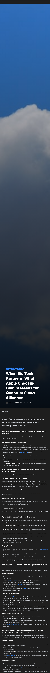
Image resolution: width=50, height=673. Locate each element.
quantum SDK (44, 549)
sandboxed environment (13, 624)
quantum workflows (42, 493)
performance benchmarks (20, 648)
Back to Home (6, 2)
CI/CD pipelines (25, 667)
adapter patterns (33, 644)
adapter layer (17, 577)
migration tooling (11, 655)
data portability (11, 596)
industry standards (12, 580)
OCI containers (19, 584)
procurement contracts (12, 664)
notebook (25, 588)
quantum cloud (24, 452)
